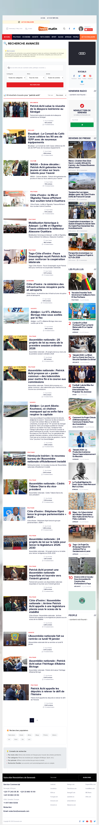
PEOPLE (76, 37)
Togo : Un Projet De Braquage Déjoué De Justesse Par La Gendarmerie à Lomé (81, 548)
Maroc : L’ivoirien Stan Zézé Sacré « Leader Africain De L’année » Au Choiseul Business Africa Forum (81, 164)
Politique (33, 192)
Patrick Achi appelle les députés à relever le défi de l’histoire (47, 691)
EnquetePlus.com (91, 785)
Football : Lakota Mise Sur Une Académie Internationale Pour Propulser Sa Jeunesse (83, 388)
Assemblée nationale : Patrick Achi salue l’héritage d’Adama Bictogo (47, 664)
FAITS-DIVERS (45, 37)
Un (9, 740)
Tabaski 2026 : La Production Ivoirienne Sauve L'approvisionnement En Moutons (84, 453)
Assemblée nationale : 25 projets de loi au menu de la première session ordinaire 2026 (46, 344)
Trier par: (50, 95)
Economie (30, 281)
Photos (45, 735)
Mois (28, 74)
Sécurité (75, 362)
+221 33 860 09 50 (11, 796)
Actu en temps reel (52, 18)
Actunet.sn (53, 805)
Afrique (75, 332)
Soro (15, 740)
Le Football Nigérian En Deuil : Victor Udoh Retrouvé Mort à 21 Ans (84, 484)
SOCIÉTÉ (35, 37)
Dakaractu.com (71, 805)
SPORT (54, 37)
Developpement (78, 427)
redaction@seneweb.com (19, 812)
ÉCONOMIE (27, 37)
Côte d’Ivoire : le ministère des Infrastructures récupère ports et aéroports (45, 287)
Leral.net (52, 785)
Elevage (75, 459)
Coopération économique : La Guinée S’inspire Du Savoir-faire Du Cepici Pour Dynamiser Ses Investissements (81, 224)
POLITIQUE (17, 37)
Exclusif (31, 130)
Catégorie (10, 74)
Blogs (37, 735)
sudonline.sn (70, 797)
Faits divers (11, 735)
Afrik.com (88, 797)
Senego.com (70, 785)
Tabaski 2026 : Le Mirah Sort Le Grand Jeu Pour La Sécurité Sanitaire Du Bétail (83, 357)
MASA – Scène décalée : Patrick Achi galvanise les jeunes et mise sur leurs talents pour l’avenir (45, 169)
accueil (7, 37)
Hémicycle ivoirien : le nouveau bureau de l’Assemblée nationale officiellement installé (46, 459)
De (23, 740)
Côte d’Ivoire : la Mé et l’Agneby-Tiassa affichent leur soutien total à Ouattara (47, 198)
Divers (21, 735)
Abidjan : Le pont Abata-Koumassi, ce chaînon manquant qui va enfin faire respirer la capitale (46, 410)
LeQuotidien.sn (71, 801)
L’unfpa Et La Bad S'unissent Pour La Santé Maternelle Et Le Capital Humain (82, 326)
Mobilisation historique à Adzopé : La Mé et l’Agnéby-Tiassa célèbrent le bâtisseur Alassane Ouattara (46, 227)
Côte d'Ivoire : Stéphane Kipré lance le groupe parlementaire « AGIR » (46, 514)
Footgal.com (54, 797)
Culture (33, 161)
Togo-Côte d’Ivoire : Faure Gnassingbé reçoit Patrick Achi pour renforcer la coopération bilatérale (47, 258)
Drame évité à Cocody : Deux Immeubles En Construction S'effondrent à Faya (83, 580)
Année (48, 74)
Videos (54, 735)
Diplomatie (34, 103)
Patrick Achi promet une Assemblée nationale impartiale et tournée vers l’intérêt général (45, 574)
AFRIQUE (68, 37)
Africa (29, 735)
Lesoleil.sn (53, 789)
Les (29, 740)
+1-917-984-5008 (10, 803)
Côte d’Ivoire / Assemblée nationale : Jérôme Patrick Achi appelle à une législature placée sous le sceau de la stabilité (47, 606)
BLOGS (61, 37)
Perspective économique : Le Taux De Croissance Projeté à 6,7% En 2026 (80, 255)
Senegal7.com (71, 793)
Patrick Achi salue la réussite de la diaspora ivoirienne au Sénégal (47, 109)
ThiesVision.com (71, 789)
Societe (33, 309)
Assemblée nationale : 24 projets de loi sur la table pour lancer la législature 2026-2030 (47, 544)
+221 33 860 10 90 (27, 792)
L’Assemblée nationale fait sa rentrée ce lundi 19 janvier (46, 638)
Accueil (43, 18)
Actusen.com (54, 801)
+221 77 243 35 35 (11, 792)
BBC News (88, 793)
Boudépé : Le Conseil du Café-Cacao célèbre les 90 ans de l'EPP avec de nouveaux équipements (46, 138)
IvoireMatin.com (90, 789)
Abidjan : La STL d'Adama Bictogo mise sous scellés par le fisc (46, 315)
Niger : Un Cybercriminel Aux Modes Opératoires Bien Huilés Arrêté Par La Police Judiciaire (82, 515)
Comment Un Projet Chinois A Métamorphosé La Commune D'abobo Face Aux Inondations (84, 420)
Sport (74, 394)
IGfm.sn (52, 793)
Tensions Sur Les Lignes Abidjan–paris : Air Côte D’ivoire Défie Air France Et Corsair (81, 194)
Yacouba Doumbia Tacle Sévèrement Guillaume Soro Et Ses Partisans (83, 295)
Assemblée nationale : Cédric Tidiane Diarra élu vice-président (47, 486)
